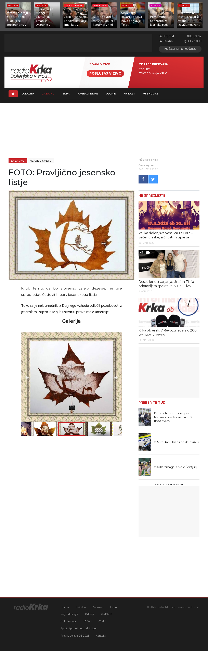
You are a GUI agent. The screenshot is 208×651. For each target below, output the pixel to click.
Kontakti (101, 635)
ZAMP (102, 621)
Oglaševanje (68, 621)
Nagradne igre (88, 93)
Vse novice (150, 93)
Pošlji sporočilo (180, 49)
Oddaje (111, 93)
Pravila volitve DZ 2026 (75, 635)
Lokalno (28, 93)
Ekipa (66, 93)
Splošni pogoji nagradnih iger (79, 628)
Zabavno (50, 93)
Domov (65, 607)
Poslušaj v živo (105, 73)
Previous (36, 377)
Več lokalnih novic (169, 484)
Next (107, 377)
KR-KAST (129, 93)
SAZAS (87, 621)
